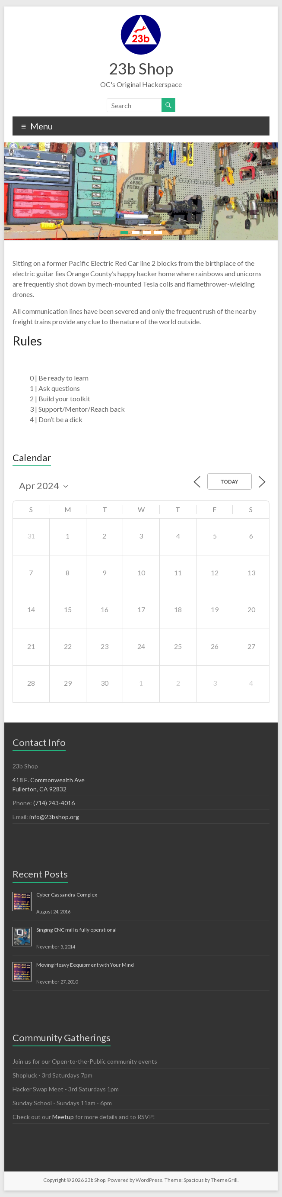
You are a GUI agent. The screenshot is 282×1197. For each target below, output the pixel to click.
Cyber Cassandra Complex (66, 894)
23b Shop (141, 68)
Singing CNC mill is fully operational (76, 929)
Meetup (63, 1116)
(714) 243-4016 (54, 803)
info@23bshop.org (54, 816)
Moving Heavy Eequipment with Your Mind (85, 964)
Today (229, 481)
